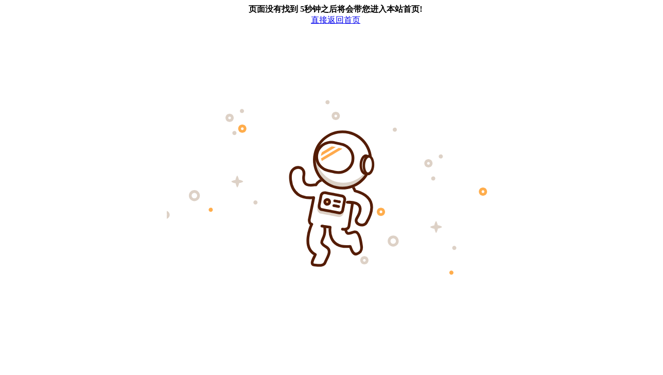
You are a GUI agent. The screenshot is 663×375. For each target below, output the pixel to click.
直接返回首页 (335, 19)
